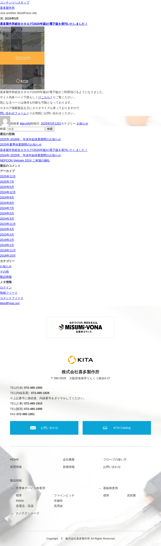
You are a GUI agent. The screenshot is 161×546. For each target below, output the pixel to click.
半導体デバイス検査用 (30, 488)
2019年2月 (7, 240)
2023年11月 (8, 224)
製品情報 (6, 276)
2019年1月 (7, 245)
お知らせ (82, 123)
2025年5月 (7, 187)
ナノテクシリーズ (27, 513)
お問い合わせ (112, 467)
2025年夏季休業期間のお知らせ (21, 144)
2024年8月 (7, 203)
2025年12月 (8, 176)
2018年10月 (8, 255)
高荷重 (131, 495)
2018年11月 (8, 250)
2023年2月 (7, 234)
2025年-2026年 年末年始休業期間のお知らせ (30, 139)
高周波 (58, 506)
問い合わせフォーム (13, 113)
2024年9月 (7, 197)
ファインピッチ (64, 495)
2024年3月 (7, 218)
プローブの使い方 (115, 459)
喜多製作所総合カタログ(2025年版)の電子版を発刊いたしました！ (44, 23)
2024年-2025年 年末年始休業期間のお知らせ (30, 155)
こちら (45, 97)
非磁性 (58, 500)
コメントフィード (11, 298)
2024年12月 (8, 192)
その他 (4, 271)
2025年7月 (7, 181)
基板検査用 (110, 488)
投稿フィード (9, 292)
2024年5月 (7, 213)
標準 (19, 495)
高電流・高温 (25, 506)
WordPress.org (9, 303)
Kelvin (20, 500)
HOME (14, 459)
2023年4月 (7, 229)
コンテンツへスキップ (14, 2)
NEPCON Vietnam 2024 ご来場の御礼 (25, 160)
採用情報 (16, 467)
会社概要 (69, 459)
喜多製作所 (7, 7)
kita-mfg (25, 123)
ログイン (6, 287)
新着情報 (69, 467)
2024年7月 (7, 208)
